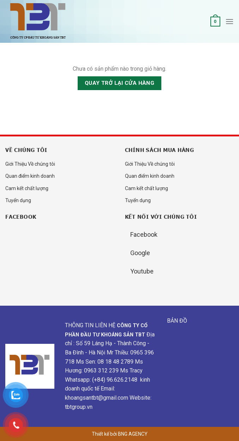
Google (140, 253)
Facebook (143, 234)
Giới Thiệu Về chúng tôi (30, 164)
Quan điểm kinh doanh (30, 176)
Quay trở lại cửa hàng (120, 83)
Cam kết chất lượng (26, 188)
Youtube (142, 271)
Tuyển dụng (18, 200)
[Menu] (229, 21)
